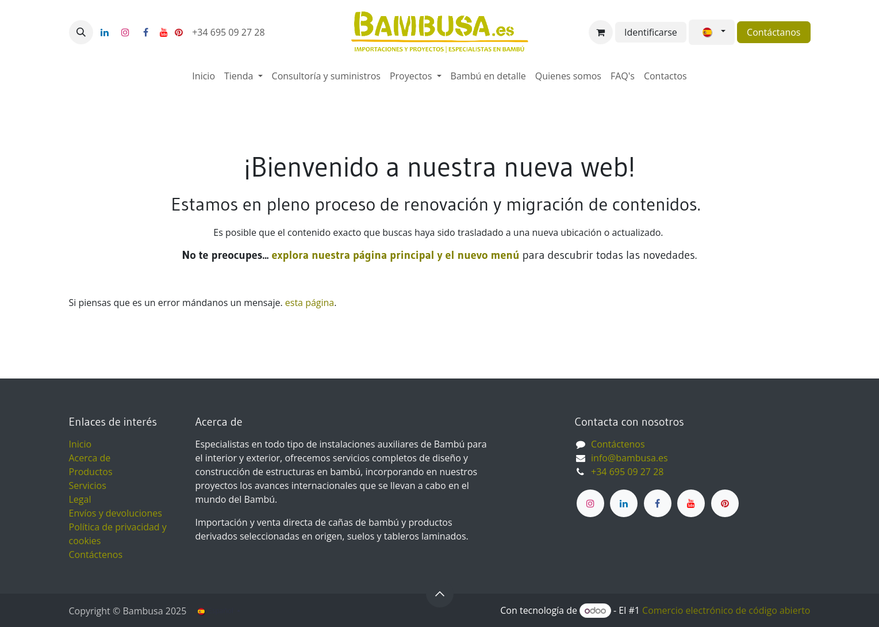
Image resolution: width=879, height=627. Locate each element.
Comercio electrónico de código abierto (726, 610)
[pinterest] (178, 32)
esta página (309, 302)
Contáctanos (773, 32)
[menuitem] (203, 75)
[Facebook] (146, 32)
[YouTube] (164, 32)
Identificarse (650, 32)
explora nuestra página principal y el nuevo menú (393, 255)
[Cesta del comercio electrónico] (601, 32)
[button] (81, 32)
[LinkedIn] (104, 32)
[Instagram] (125, 32)
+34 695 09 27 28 (229, 32)
